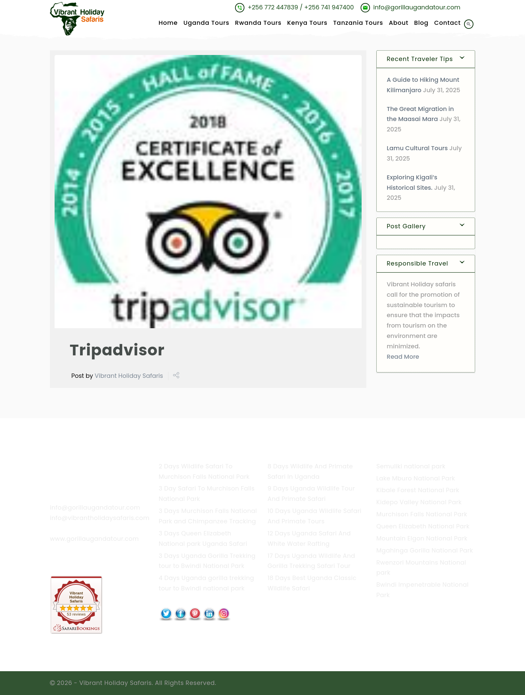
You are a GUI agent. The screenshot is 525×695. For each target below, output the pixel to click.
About (398, 23)
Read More (403, 356)
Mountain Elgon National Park (421, 538)
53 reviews (76, 614)
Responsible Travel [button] (417, 263)
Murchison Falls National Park (421, 514)
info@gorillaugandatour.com (95, 507)
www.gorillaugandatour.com (94, 538)
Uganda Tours (206, 23)
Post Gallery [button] (406, 226)
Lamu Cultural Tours (417, 148)
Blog (421, 23)
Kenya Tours (307, 23)
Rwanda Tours (258, 23)
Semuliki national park (411, 466)
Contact (447, 23)
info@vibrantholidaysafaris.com (99, 518)
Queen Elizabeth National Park (422, 526)
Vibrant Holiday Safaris (129, 375)
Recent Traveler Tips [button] (420, 59)
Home (167, 23)
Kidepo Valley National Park (419, 502)
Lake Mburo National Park (415, 478)
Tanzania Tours (358, 23)
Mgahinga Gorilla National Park (424, 550)
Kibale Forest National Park (417, 490)
